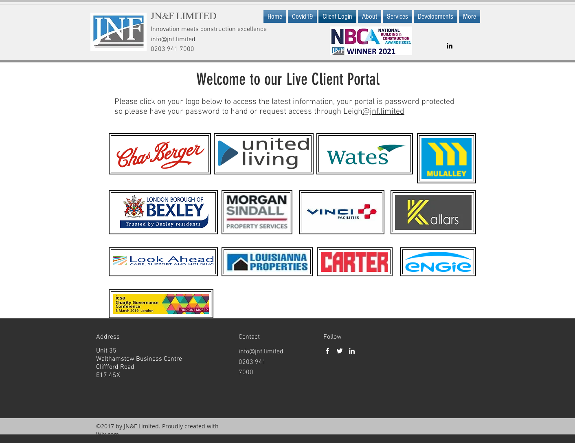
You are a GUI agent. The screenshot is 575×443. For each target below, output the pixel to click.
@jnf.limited (383, 112)
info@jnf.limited (173, 39)
